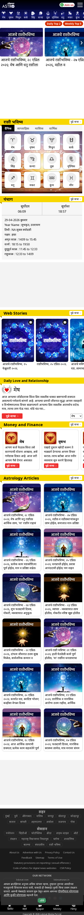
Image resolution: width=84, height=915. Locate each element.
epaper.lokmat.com (61, 885)
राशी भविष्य (54, 844)
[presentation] (2, 43)
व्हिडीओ (23, 833)
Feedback (27, 857)
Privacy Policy (52, 852)
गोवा (72, 821)
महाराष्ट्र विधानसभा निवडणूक (35, 839)
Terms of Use (55, 857)
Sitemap (40, 857)
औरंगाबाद (27, 816)
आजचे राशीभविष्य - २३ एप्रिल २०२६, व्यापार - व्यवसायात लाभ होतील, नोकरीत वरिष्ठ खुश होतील (62, 609)
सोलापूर (62, 816)
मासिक (39, 128)
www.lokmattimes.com (22, 885)
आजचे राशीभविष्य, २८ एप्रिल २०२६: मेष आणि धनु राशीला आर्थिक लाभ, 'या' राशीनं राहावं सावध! (21, 67)
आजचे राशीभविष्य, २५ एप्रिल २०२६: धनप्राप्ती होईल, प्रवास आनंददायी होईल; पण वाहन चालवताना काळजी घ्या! (60, 566)
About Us (14, 852)
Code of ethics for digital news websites (34, 868)
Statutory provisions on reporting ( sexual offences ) (42, 862)
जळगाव (62, 821)
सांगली (23, 821)
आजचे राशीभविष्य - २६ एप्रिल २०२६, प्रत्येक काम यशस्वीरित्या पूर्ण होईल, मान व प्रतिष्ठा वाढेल (19, 564)
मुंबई (7, 816)
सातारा (12, 821)
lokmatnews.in (61, 879)
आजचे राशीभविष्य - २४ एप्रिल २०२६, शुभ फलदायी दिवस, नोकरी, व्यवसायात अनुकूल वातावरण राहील (19, 611)
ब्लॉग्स (56, 839)
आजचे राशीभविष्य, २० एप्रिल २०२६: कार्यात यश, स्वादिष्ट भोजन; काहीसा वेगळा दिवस (21, 699)
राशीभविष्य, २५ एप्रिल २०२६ (51, 364)
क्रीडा (49, 833)
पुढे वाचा (76, 121)
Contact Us (69, 852)
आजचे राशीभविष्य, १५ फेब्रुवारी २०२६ (15, 366)
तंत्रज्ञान (13, 839)
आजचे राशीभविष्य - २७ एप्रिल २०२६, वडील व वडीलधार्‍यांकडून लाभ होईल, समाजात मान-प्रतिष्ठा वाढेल (62, 521)
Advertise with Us (32, 852)
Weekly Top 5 (73, 23)
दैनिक (8, 128)
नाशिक (39, 816)
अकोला (50, 821)
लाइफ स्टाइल (62, 833)
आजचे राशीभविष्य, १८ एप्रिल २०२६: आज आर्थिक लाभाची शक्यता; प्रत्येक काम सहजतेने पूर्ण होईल (21, 746)
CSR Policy (65, 868)
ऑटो (76, 833)
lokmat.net (61, 891)
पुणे (15, 816)
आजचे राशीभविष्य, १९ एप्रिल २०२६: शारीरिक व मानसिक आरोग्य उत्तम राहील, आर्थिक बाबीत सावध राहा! (60, 701)
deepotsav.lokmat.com (22, 891)
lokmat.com (22, 879)
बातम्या (27, 844)
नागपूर (51, 816)
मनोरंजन (10, 833)
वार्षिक (53, 128)
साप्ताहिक (23, 128)
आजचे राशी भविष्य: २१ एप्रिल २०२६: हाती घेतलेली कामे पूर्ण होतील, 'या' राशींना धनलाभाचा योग (61, 656)
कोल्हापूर (74, 816)
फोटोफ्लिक (36, 833)
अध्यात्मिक (69, 839)
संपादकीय (39, 844)
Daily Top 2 (53, 23)
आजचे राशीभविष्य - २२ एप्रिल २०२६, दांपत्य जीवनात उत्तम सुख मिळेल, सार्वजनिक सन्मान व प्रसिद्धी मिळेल (20, 656)
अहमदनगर (36, 821)
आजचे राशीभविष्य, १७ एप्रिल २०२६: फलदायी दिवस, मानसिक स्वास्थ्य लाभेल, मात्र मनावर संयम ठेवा (62, 746)
